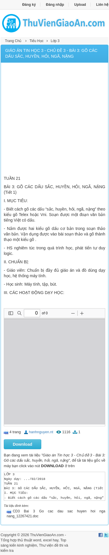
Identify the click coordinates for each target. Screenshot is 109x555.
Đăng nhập (55, 5)
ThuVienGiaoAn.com (47, 535)
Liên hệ (102, 5)
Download (22, 444)
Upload (80, 5)
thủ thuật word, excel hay (38, 540)
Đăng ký (29, 5)
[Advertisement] (54, 120)
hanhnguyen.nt (41, 432)
